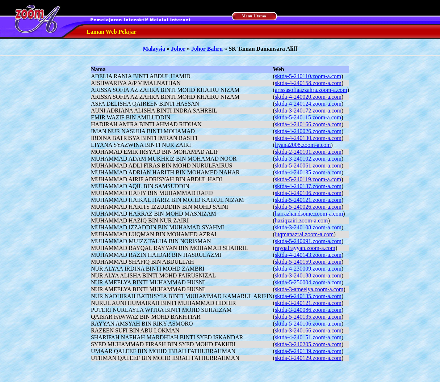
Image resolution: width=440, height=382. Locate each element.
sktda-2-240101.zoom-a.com (308, 152)
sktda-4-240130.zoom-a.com (308, 138)
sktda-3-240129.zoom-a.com (308, 358)
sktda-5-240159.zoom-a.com (308, 262)
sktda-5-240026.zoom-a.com (308, 207)
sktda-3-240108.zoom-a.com (308, 227)
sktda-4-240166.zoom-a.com (308, 124)
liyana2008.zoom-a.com (303, 145)
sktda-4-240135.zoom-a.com (308, 172)
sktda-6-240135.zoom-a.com (308, 296)
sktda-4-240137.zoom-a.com (308, 186)
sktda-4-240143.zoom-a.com (308, 255)
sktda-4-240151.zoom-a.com (308, 337)
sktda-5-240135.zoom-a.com (308, 317)
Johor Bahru (207, 49)
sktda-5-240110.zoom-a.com (308, 76)
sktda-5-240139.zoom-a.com (308, 351)
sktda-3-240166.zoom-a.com (308, 330)
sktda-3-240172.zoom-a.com (308, 110)
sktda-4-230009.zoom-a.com (308, 269)
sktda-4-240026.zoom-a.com (308, 131)
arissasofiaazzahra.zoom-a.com (311, 90)
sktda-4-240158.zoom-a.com (308, 83)
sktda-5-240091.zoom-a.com (308, 241)
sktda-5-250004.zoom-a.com (308, 282)
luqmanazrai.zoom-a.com (304, 234)
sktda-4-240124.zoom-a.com (308, 104)
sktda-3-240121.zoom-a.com (308, 303)
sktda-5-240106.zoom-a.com (308, 324)
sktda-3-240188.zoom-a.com (308, 275)
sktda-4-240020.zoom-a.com (308, 97)
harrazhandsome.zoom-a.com (309, 214)
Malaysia (154, 49)
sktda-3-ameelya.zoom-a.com (309, 289)
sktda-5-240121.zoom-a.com (308, 200)
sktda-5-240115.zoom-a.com (308, 117)
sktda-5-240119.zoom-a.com (308, 179)
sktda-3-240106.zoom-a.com (308, 193)
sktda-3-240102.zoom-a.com (308, 159)
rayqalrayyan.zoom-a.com (305, 248)
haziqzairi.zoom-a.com (301, 220)
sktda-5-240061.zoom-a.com (308, 165)
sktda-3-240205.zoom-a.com (308, 344)
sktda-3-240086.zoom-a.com (308, 310)
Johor (178, 49)
